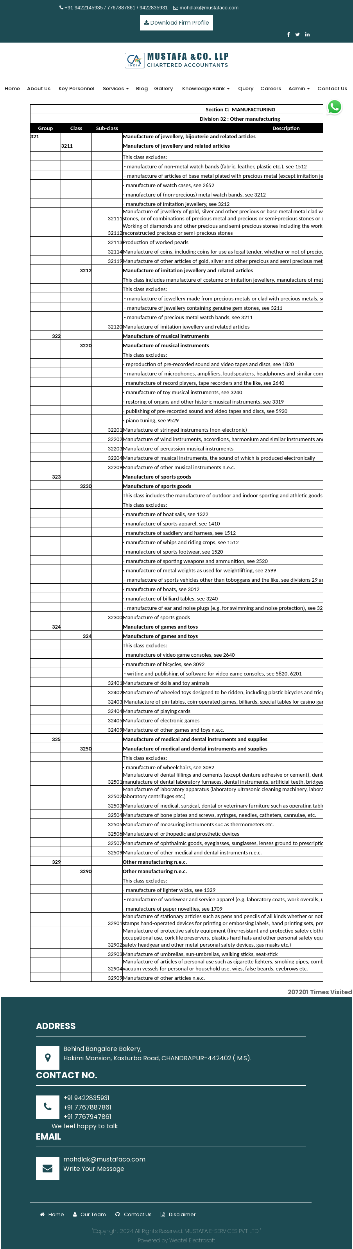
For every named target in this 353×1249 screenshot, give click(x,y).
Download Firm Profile (176, 23)
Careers (270, 88)
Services (116, 88)
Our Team (89, 1214)
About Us (38, 88)
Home (12, 88)
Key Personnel (77, 88)
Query (246, 88)
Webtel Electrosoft (192, 1240)
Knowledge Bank (206, 88)
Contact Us (332, 88)
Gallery (163, 88)
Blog (142, 88)
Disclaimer (178, 1214)
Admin (299, 88)
